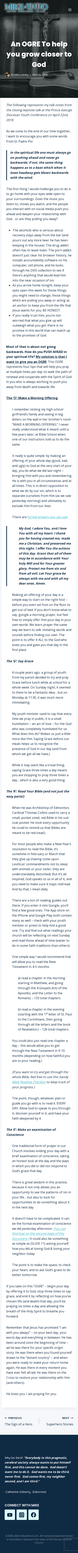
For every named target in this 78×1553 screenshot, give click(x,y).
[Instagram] (22, 1515)
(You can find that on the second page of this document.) (39, 1233)
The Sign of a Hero (20, 1421)
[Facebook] (33, 1515)
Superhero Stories (58, 1421)
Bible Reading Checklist (29, 1082)
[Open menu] (69, 10)
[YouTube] (10, 1515)
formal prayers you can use (47, 517)
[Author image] (7, 74)
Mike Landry (21, 74)
